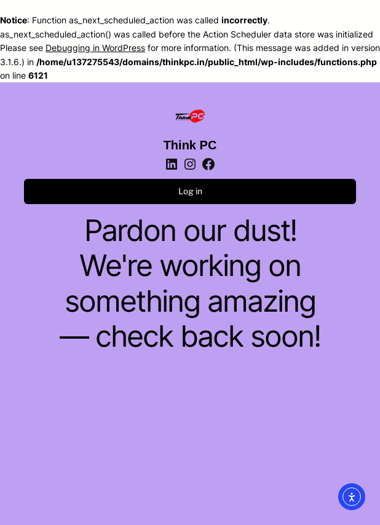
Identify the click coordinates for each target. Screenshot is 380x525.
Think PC (190, 145)
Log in (190, 191)
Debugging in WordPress (95, 47)
